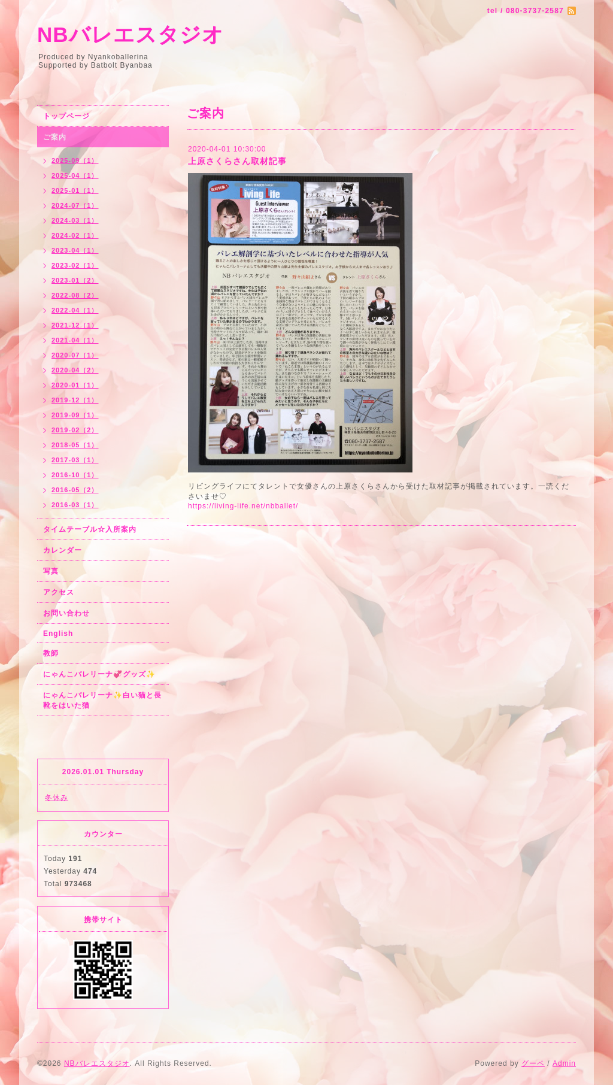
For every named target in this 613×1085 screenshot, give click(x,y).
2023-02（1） (75, 265)
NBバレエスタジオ (130, 34)
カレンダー (62, 550)
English (58, 633)
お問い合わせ (66, 613)
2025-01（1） (75, 190)
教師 (51, 653)
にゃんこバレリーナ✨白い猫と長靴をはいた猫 (102, 700)
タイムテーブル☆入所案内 (89, 529)
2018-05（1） (75, 444)
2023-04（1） (75, 250)
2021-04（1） (75, 340)
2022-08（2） (75, 295)
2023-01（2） (75, 280)
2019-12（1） (75, 400)
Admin (564, 1063)
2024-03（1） (75, 220)
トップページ (66, 116)
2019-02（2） (75, 430)
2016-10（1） (75, 474)
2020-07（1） (75, 355)
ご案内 (54, 137)
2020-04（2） (75, 370)
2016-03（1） (75, 504)
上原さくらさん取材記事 (237, 161)
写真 (51, 571)
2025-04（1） (75, 175)
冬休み (56, 797)
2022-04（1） (75, 310)
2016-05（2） (75, 489)
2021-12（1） (75, 325)
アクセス (58, 592)
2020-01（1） (75, 385)
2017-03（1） (75, 459)
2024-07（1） (75, 205)
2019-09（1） (75, 415)
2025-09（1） (75, 160)
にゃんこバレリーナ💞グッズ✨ (99, 674)
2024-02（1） (75, 235)
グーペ (533, 1063)
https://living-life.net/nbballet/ (243, 506)
